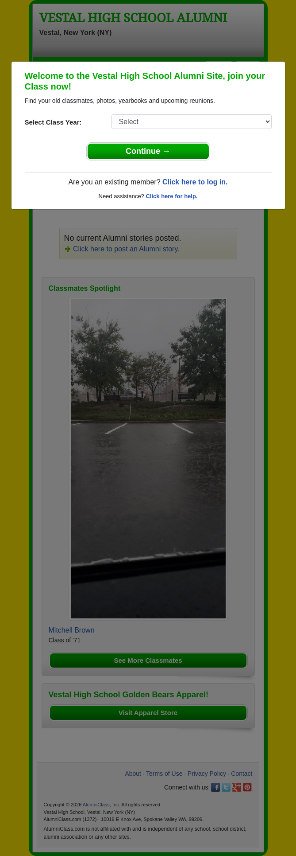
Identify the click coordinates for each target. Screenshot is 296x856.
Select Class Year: (53, 122)
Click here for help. (171, 196)
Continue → (148, 151)
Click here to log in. (195, 182)
